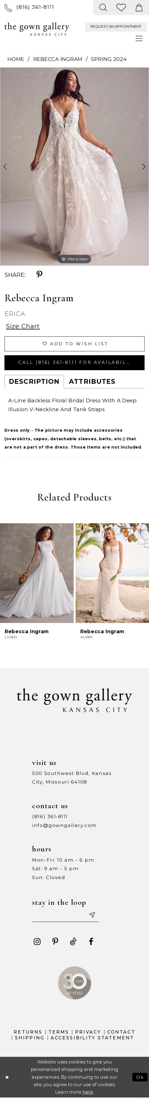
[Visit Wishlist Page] (121, 7)
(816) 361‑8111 (50, 818)
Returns (28, 1034)
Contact (121, 1034)
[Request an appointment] (116, 27)
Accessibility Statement (92, 1040)
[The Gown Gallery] (36, 29)
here (88, 1094)
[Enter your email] (67, 917)
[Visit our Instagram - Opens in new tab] (38, 944)
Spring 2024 (109, 59)
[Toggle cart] (139, 7)
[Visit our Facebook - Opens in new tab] (91, 944)
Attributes (92, 383)
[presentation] (37, 575)
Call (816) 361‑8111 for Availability (78, 364)
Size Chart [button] (23, 326)
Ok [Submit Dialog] (140, 1079)
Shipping (30, 1040)
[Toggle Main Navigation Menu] (139, 39)
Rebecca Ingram (58, 59)
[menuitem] (29, 7)
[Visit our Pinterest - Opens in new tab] (55, 944)
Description (34, 383)
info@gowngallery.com (64, 827)
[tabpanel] (74, 167)
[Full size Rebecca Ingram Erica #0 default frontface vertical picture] (74, 167)
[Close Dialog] (7, 1079)
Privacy (88, 1034)
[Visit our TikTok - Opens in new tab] (73, 944)
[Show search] (103, 7)
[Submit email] (94, 917)
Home (15, 59)
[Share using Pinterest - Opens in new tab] (39, 275)
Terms (58, 1034)
